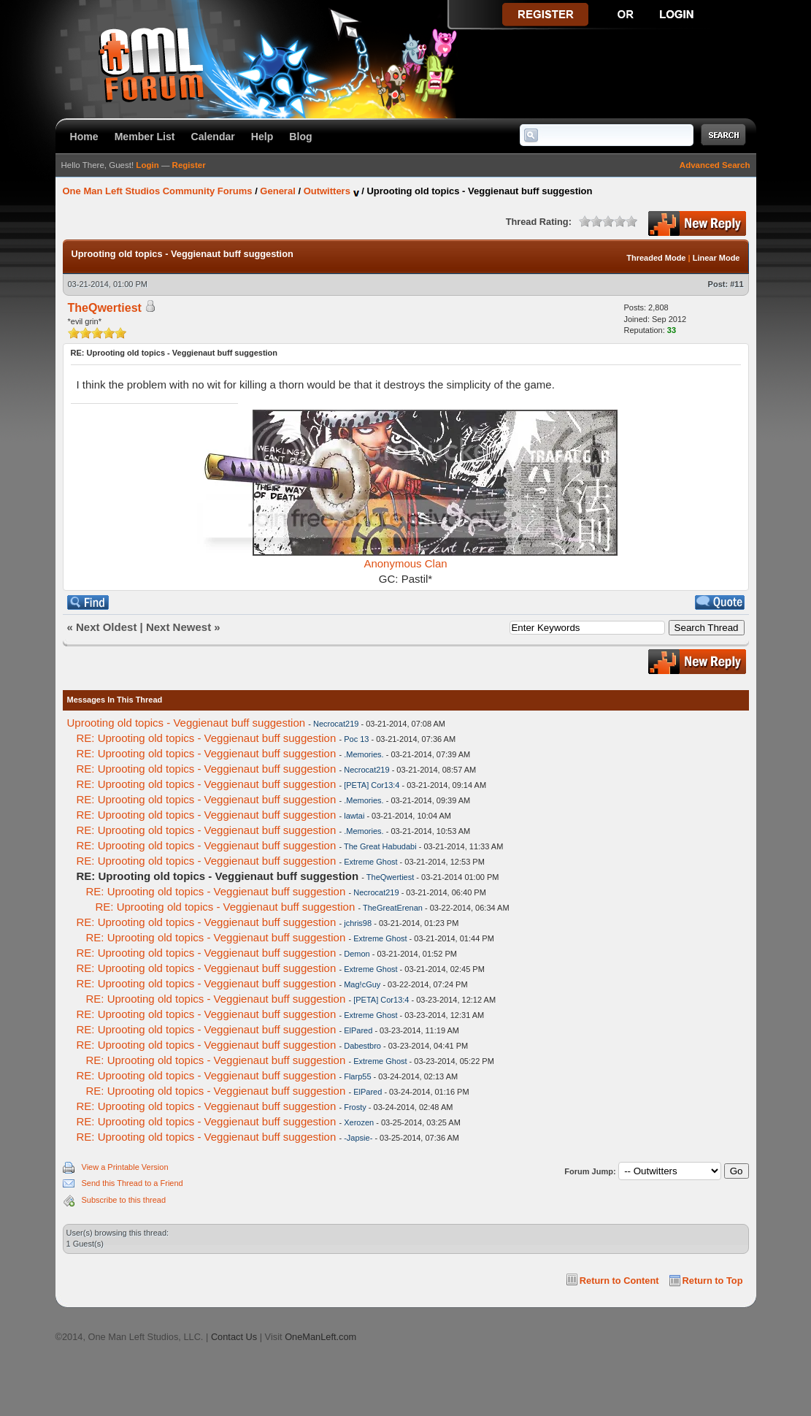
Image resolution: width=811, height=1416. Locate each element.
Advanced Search (715, 165)
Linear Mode (716, 257)
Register (189, 165)
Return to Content (619, 1280)
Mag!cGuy (362, 984)
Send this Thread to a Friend (132, 1183)
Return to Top (713, 1280)
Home (84, 136)
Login (147, 165)
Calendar (213, 136)
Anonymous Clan (405, 563)
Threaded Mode (655, 257)
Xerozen (359, 1122)
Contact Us (234, 1336)
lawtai (354, 815)
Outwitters (327, 190)
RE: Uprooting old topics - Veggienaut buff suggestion (207, 738)
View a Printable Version (125, 1167)
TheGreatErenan (393, 907)
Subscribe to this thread (124, 1199)
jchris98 (358, 923)
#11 (736, 284)
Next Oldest (106, 627)
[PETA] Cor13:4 (371, 785)
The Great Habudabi (380, 846)
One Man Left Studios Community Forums (158, 190)
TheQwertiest (390, 877)
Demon (356, 953)
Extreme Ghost (370, 861)
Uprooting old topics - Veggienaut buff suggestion (186, 722)
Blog (300, 136)
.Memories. (363, 754)
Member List (145, 136)
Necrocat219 (335, 723)
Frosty (355, 1107)
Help (262, 136)
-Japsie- (358, 1137)
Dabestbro (362, 1045)
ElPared (358, 1030)
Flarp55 (357, 1076)
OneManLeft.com (320, 1336)
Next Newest (178, 627)
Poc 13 (356, 739)
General (277, 190)
